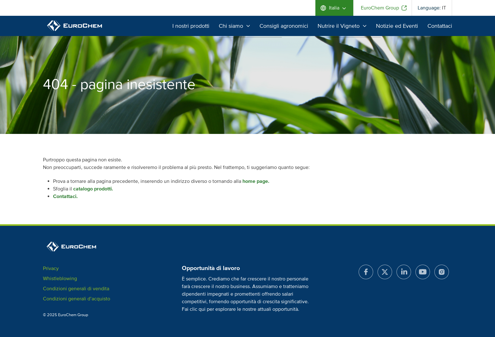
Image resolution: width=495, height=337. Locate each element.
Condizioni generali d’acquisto (76, 299)
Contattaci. (65, 196)
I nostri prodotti (190, 25)
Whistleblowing (60, 278)
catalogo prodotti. (93, 189)
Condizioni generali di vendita (76, 289)
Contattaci (439, 25)
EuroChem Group (380, 8)
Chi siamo (234, 25)
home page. (255, 181)
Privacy (51, 268)
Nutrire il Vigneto (342, 25)
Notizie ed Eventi (397, 25)
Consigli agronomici (283, 25)
